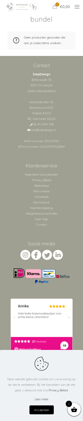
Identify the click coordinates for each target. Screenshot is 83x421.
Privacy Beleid (41, 180)
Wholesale (42, 197)
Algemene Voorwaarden (41, 175)
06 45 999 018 (43, 124)
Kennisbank (41, 202)
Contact (41, 225)
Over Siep (41, 219)
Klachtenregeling (41, 208)
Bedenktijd (42, 186)
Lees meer (41, 399)
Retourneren (41, 191)
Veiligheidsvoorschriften (41, 214)
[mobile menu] (77, 6)
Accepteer (41, 410)
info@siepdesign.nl (43, 130)
